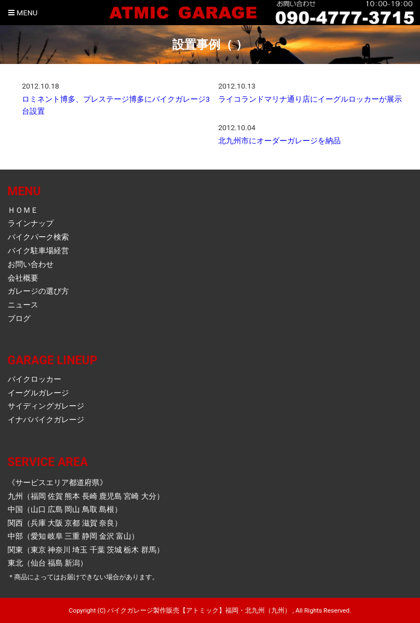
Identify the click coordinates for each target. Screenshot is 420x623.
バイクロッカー (34, 379)
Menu (22, 12)
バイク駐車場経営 (38, 250)
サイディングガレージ (46, 405)
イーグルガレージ (38, 392)
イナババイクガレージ (46, 419)
